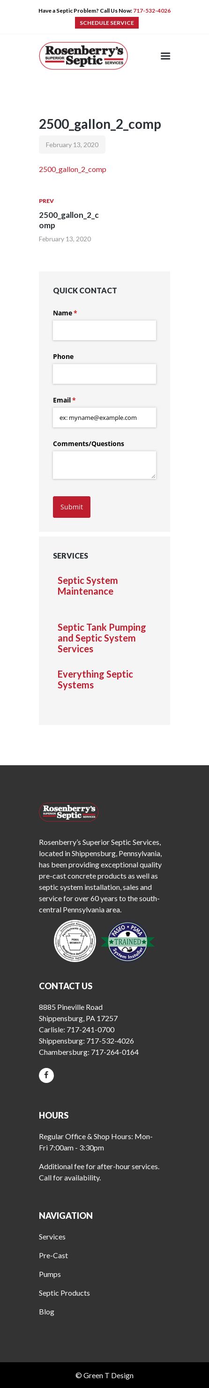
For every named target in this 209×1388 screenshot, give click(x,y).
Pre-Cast (53, 1255)
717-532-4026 (152, 10)
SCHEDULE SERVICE (107, 22)
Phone (63, 356)
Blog (46, 1311)
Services (52, 1236)
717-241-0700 (90, 1029)
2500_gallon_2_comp (72, 168)
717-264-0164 (115, 1051)
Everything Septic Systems (95, 679)
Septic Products (64, 1292)
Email (78, 400)
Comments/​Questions (88, 443)
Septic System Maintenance (88, 586)
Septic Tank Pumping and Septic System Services (102, 638)
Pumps (50, 1273)
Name (78, 313)
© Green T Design (104, 1375)
